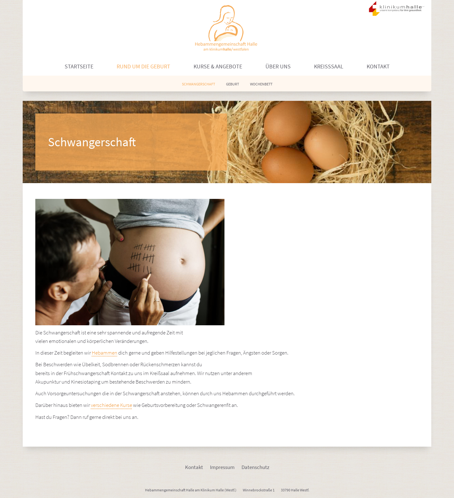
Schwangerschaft (198, 84)
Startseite (79, 66)
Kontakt (378, 66)
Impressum (222, 467)
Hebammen (104, 352)
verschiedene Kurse (111, 405)
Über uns (278, 66)
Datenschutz (255, 467)
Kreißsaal (328, 66)
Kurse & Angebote (218, 66)
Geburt (232, 84)
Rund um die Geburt (143, 66)
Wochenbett (261, 84)
